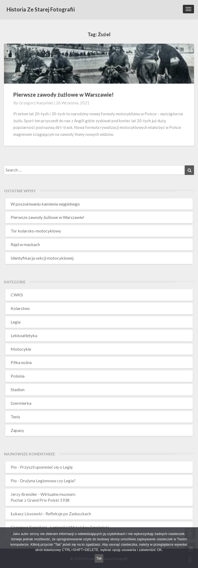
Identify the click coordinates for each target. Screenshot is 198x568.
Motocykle (21, 349)
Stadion (17, 389)
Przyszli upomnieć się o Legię (46, 466)
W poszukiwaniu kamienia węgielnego (45, 203)
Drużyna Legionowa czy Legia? (48, 480)
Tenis (15, 416)
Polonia (17, 375)
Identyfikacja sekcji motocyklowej (42, 257)
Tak (99, 558)
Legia (15, 321)
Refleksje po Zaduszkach (68, 513)
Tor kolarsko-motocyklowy (36, 230)
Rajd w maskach (25, 244)
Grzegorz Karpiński (36, 102)
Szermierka (21, 403)
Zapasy (17, 430)
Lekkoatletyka (24, 335)
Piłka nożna (21, 362)
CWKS (17, 294)
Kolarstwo (20, 308)
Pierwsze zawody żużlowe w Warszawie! (63, 94)
